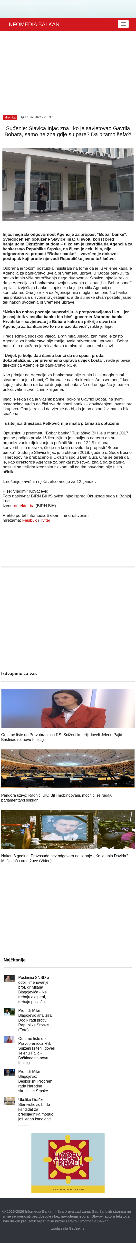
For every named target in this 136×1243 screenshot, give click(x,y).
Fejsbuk (29, 520)
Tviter (45, 520)
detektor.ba (24, 505)
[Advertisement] (68, 67)
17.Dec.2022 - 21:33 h (37, 117)
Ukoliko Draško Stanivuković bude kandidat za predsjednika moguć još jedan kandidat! (35, 1109)
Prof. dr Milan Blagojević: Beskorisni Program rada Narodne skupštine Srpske (35, 1081)
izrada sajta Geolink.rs (67, 1228)
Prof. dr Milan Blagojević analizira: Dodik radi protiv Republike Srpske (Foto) (35, 1020)
